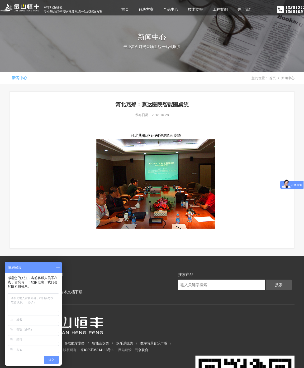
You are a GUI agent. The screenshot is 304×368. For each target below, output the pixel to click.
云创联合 (197, 343)
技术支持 (200, 9)
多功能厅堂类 (130, 336)
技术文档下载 (66, 308)
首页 (130, 9)
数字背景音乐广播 (209, 336)
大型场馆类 (77, 336)
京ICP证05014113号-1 (153, 343)
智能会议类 (156, 336)
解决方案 (151, 9)
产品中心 (176, 9)
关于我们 (250, 9)
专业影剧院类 (103, 336)
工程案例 (225, 9)
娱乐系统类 (180, 336)
